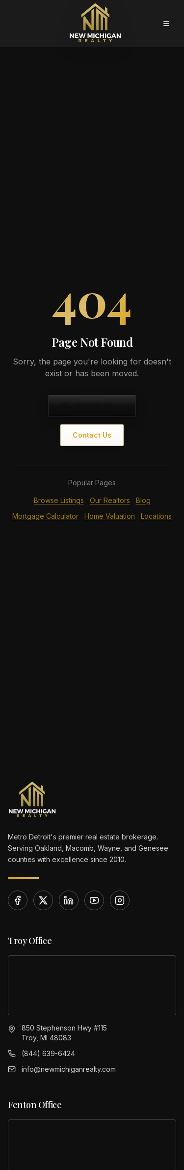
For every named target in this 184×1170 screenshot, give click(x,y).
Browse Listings (59, 500)
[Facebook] (17, 900)
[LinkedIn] (69, 900)
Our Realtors (110, 500)
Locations (156, 516)
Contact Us (92, 435)
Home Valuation (109, 516)
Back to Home (92, 405)
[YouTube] (94, 900)
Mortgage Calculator (45, 516)
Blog (143, 500)
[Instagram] (120, 900)
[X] (43, 900)
